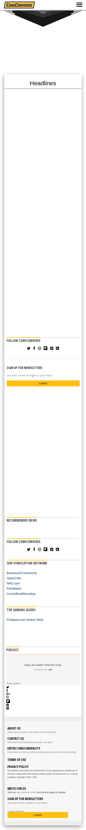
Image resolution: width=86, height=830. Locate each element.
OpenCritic (14, 578)
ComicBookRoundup (21, 594)
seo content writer (26, 792)
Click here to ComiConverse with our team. (30, 742)
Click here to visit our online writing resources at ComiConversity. (41, 752)
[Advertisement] (43, 42)
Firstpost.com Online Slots (25, 620)
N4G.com (13, 583)
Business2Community (22, 573)
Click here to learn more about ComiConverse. (32, 732)
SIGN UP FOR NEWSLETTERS (24, 367)
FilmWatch (14, 588)
